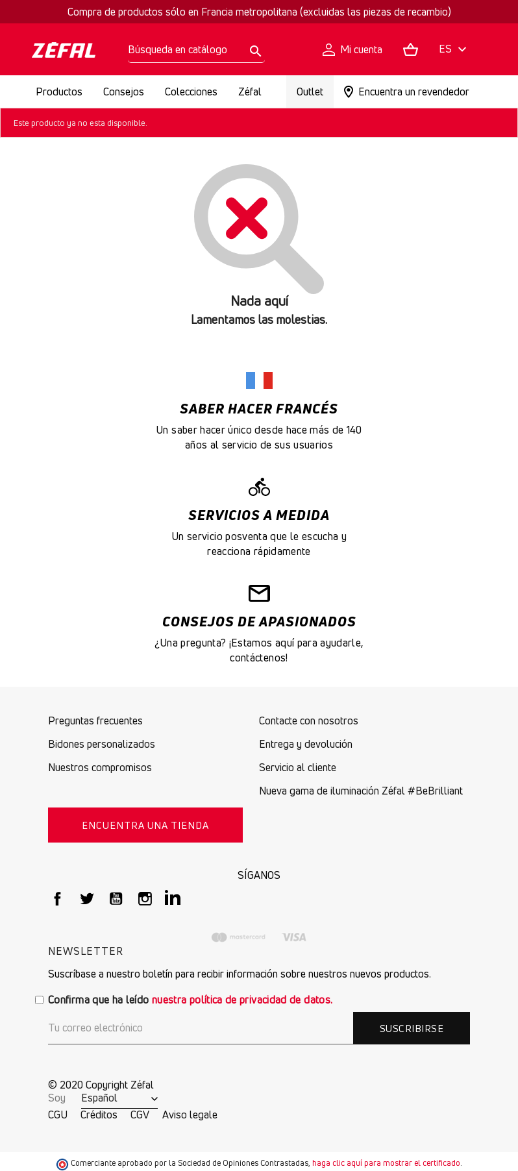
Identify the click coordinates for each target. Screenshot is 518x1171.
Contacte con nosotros (308, 720)
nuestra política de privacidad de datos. (242, 999)
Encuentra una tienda (145, 825)
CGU (58, 1114)
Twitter (86, 898)
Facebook (57, 898)
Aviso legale (189, 1114)
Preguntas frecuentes (95, 720)
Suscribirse (411, 1028)
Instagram (145, 898)
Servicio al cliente (297, 767)
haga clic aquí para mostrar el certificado (386, 1162)
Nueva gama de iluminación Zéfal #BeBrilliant (361, 790)
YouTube (115, 898)
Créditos (98, 1114)
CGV (139, 1114)
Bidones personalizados (101, 743)
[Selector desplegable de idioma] (454, 49)
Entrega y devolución (305, 743)
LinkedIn (174, 898)
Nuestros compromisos (100, 767)
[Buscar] (196, 49)
